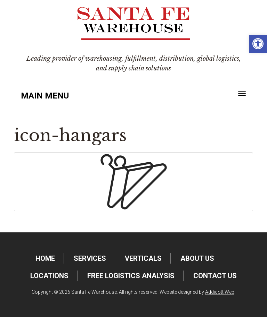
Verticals (143, 258)
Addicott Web (219, 292)
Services (90, 258)
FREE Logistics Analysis (131, 276)
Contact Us (215, 276)
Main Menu (45, 96)
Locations (49, 276)
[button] (258, 44)
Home (45, 258)
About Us (197, 258)
